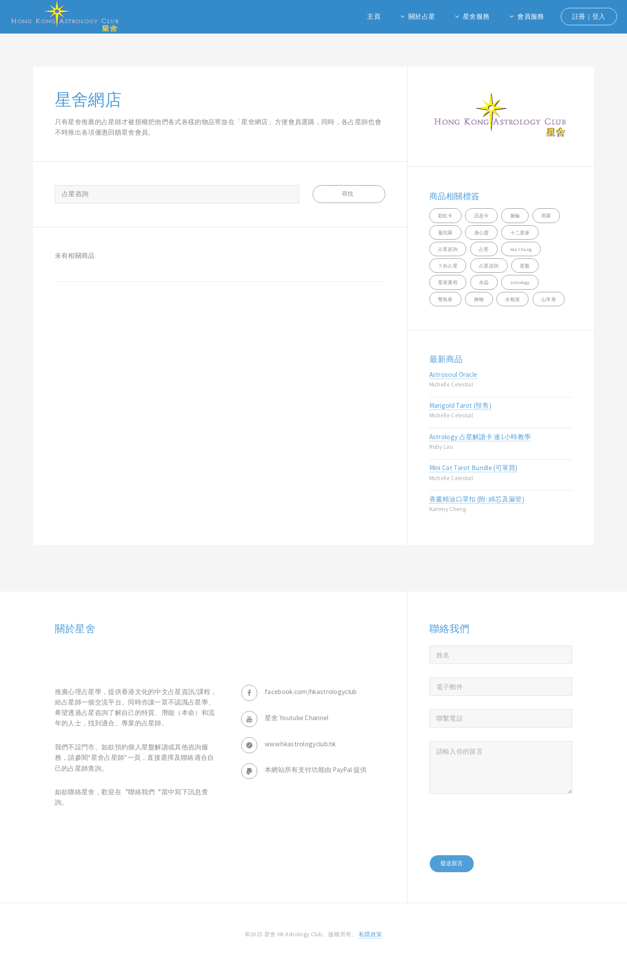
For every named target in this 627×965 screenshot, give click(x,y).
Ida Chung (521, 249)
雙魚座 (445, 299)
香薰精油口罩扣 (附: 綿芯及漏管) (477, 499)
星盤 (525, 266)
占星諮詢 (489, 266)
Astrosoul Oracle (453, 374)
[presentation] (495, 824)
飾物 (479, 299)
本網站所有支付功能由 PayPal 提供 (316, 769)
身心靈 (481, 233)
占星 (484, 249)
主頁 (374, 16)
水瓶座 (512, 299)
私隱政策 (370, 934)
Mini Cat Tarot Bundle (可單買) (473, 468)
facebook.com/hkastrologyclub (311, 691)
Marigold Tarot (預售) (460, 405)
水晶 (484, 282)
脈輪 (515, 216)
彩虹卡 (445, 216)
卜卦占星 (448, 266)
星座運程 (448, 282)
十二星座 (520, 233)
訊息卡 (481, 216)
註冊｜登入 (589, 16)
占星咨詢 (448, 249)
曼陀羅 (445, 233)
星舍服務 (476, 16)
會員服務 (530, 16)
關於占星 (421, 16)
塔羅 (546, 216)
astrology (520, 282)
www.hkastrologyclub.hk (300, 744)
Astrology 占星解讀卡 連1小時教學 (480, 437)
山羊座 (548, 299)
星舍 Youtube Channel (297, 718)
